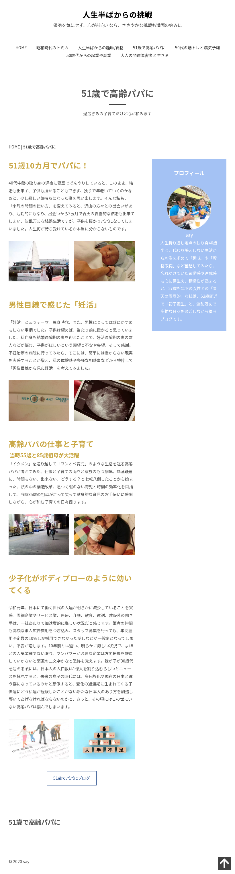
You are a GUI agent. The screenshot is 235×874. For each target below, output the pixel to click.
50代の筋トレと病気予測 (197, 47)
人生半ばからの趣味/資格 (101, 47)
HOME (21, 47)
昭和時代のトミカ (52, 47)
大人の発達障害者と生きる (145, 55)
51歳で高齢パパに (149, 47)
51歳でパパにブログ (71, 778)
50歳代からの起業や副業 (88, 55)
